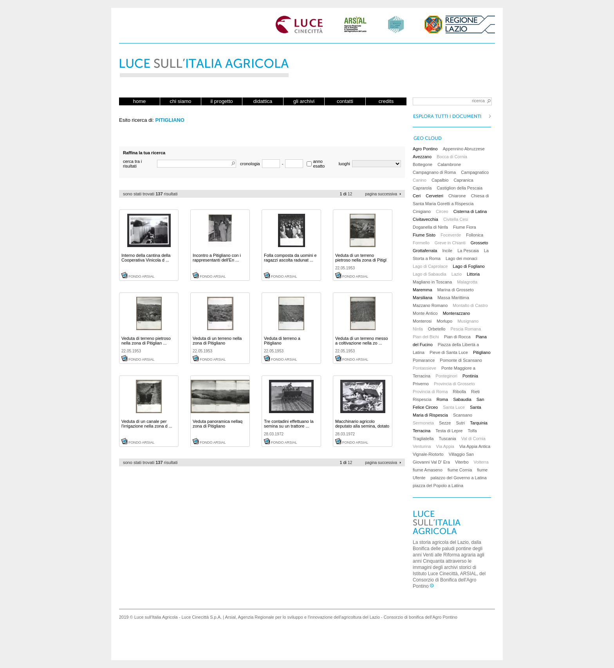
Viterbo (462, 462)
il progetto (221, 101)
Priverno (421, 383)
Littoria (473, 274)
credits (386, 101)
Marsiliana (422, 297)
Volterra (481, 462)
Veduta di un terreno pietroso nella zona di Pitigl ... (360, 260)
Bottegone (422, 164)
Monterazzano (456, 313)
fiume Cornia (460, 470)
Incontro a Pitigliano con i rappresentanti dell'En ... (217, 257)
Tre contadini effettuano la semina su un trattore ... (289, 423)
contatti (345, 101)
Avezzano (422, 156)
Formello (421, 242)
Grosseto (479, 242)
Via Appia (445, 446)
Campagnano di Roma (434, 172)
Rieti (475, 391)
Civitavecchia (425, 219)
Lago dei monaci (461, 258)
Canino (419, 180)
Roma (442, 399)
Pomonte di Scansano (461, 360)
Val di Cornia (473, 438)
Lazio (456, 274)
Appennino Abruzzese (464, 148)
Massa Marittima (453, 297)
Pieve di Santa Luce (449, 352)
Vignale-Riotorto (428, 454)
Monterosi (422, 321)
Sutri (460, 423)
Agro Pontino (425, 148)
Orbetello (437, 329)
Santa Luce (454, 407)
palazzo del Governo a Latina (458, 477)
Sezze (445, 423)
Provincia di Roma (430, 391)
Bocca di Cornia (452, 156)
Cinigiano (422, 211)
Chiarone (457, 195)
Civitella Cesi (455, 219)
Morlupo (444, 321)
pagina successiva (381, 194)
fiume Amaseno (427, 470)
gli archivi (303, 101)
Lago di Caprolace (430, 266)
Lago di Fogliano (468, 266)
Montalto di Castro (470, 305)
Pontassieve (424, 368)
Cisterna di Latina (470, 211)
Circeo (442, 211)
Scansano (462, 415)
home (139, 101)
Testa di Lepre (448, 430)
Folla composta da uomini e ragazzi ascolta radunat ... (290, 257)
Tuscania (447, 438)
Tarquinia (479, 423)
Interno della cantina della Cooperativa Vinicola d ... (145, 257)
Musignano (468, 321)
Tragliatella (423, 438)
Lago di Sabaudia (429, 274)
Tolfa (472, 430)
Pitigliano (482, 352)
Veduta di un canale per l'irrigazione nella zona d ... (146, 423)
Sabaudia (462, 399)
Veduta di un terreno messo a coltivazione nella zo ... (361, 340)
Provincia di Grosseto (454, 383)
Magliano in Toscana (432, 282)
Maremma (422, 289)
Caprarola (422, 188)
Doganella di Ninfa (430, 227)
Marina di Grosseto (455, 289)
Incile (447, 250)
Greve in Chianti (450, 242)
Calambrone (449, 164)
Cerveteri (434, 195)
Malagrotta (467, 282)
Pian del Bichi (426, 336)
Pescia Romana (465, 329)
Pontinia (470, 376)
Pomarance (424, 360)
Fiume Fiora (464, 227)
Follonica (474, 235)
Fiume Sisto (424, 235)
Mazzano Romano (430, 305)
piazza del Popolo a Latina (438, 485)
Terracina (421, 430)
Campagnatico (475, 172)
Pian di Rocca (457, 336)
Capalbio (440, 180)
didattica (262, 101)
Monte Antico (425, 313)
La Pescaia (468, 250)
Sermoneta (423, 423)
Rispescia (422, 399)
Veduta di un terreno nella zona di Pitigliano (217, 340)
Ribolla (459, 391)
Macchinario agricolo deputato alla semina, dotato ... (362, 426)
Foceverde (451, 235)
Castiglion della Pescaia (459, 188)
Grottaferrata (425, 250)
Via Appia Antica (474, 446)
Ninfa (418, 329)
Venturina (422, 446)
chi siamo (180, 101)
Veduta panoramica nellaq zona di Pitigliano (217, 423)
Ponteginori (446, 376)
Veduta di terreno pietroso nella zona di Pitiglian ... (146, 340)
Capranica (463, 180)
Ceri (417, 195)
